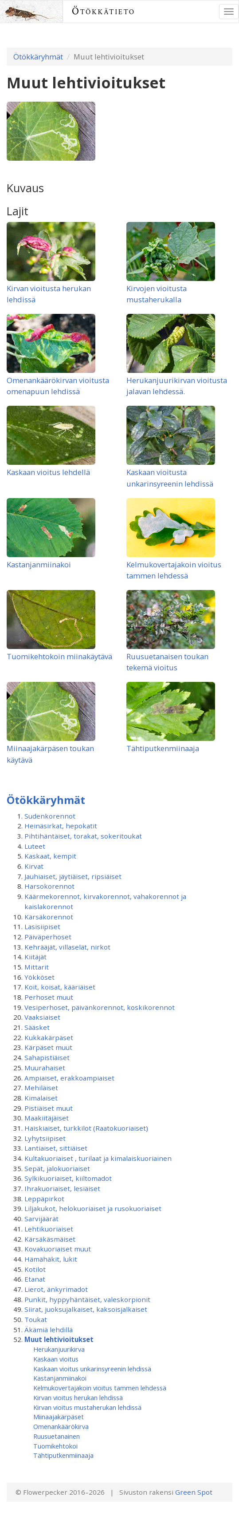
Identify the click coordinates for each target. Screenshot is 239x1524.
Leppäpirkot (44, 1198)
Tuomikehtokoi (55, 1445)
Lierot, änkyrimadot (56, 1289)
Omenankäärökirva (61, 1426)
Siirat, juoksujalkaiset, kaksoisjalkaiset (85, 1309)
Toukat (35, 1319)
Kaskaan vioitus (55, 1358)
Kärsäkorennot (48, 916)
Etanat (34, 1279)
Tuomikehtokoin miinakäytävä (59, 656)
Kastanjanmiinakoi (39, 564)
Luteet (34, 846)
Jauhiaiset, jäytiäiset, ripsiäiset (72, 876)
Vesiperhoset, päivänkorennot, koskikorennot (99, 1007)
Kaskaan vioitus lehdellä (48, 472)
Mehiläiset (41, 1087)
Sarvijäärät (41, 1218)
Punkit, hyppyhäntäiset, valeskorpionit (87, 1299)
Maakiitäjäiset (46, 1117)
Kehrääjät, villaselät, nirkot (67, 946)
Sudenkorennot (49, 815)
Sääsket (37, 1027)
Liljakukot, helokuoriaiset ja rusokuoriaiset (92, 1208)
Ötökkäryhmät (38, 56)
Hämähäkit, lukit (50, 1259)
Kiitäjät (35, 956)
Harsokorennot (49, 886)
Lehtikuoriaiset (48, 1228)
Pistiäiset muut (48, 1108)
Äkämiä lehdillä (48, 1329)
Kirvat (33, 866)
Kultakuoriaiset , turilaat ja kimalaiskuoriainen (98, 1158)
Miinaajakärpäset (58, 1416)
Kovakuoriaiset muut (57, 1248)
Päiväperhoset (47, 936)
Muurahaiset (44, 1067)
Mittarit (36, 966)
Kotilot (35, 1269)
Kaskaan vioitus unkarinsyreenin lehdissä (92, 1368)
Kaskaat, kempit (50, 855)
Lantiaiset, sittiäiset (55, 1148)
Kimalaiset (41, 1097)
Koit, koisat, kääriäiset (59, 986)
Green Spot (193, 1492)
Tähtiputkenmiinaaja (162, 748)
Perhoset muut (48, 997)
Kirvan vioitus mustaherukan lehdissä (87, 1407)
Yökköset (39, 977)
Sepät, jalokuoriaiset (57, 1168)
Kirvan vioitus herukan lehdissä (78, 1397)
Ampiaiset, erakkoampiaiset (69, 1077)
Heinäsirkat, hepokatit (60, 825)
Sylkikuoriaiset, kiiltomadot (68, 1178)
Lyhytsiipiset (45, 1138)
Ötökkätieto (103, 11)
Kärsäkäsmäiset (49, 1239)
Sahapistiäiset (47, 1057)
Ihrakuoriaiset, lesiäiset (62, 1188)
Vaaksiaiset (42, 1017)
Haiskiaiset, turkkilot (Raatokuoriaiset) (86, 1128)
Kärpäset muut (48, 1047)
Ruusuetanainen (56, 1436)
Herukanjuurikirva (59, 1349)
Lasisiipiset (42, 926)
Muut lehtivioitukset (59, 1339)
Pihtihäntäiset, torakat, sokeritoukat (83, 835)
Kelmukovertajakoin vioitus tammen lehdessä (99, 1387)
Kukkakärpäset (48, 1037)
